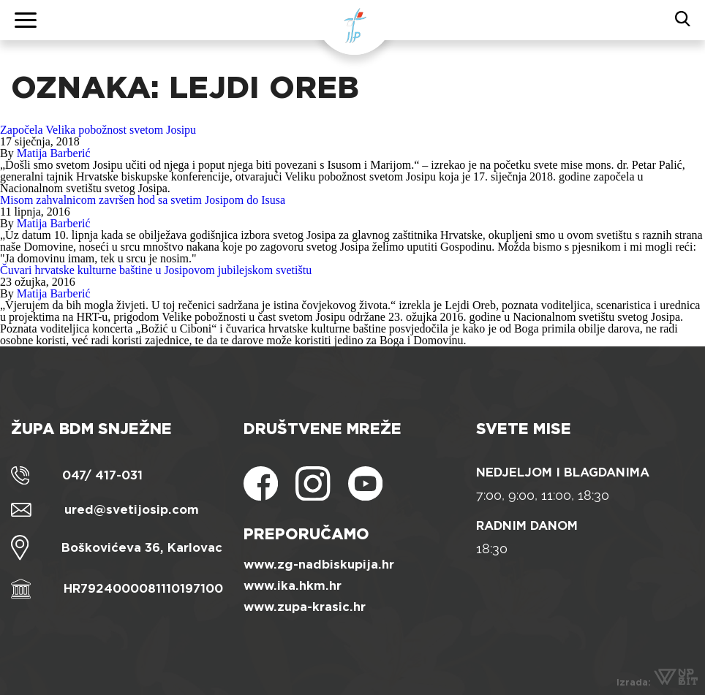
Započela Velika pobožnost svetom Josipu (98, 130)
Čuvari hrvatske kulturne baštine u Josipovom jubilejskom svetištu (156, 270)
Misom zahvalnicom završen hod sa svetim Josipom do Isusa (142, 200)
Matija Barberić (54, 153)
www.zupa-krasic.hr (305, 607)
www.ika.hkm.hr (293, 586)
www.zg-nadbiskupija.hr (319, 564)
